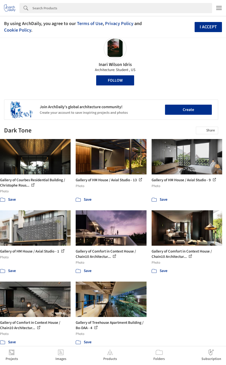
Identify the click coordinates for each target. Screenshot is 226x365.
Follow (115, 80)
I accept (208, 27)
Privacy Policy (119, 23)
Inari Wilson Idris (115, 64)
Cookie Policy (17, 30)
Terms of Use (90, 23)
